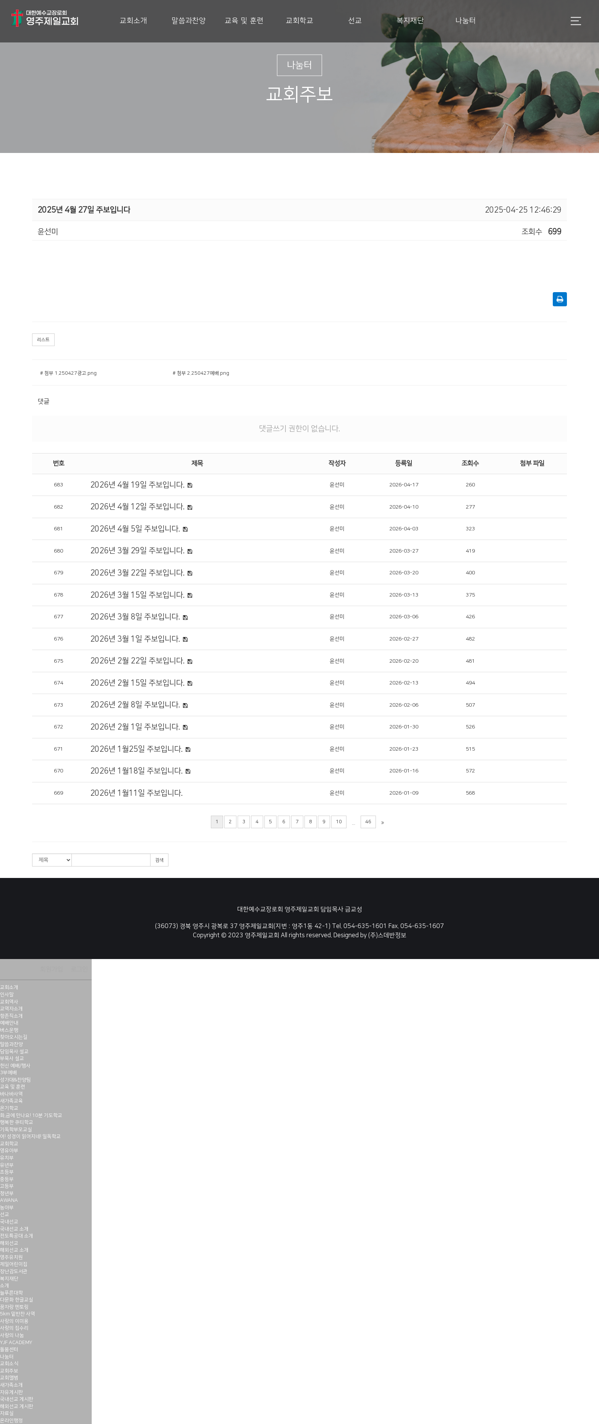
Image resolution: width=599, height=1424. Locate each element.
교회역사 (9, 1002)
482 (470, 639)
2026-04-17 (403, 485)
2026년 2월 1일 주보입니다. (135, 727)
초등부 (7, 1172)
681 (58, 529)
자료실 (7, 1413)
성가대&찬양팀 (15, 1080)
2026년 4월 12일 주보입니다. (137, 506)
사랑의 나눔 (12, 1335)
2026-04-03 (403, 529)
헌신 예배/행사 (15, 1065)
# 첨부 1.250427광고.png (68, 373)
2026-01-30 (403, 727)
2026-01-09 (403, 793)
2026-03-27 (403, 551)
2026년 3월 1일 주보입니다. (135, 639)
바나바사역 (11, 1094)
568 (470, 793)
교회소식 (9, 1363)
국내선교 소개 (14, 1229)
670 (58, 771)
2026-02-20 (403, 661)
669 (58, 793)
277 (470, 507)
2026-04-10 (403, 507)
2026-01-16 (403, 771)
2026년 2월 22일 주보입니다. (137, 661)
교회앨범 (9, 1377)
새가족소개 (11, 1385)
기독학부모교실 (16, 1129)
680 (58, 551)
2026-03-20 (403, 573)
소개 (4, 1285)
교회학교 (299, 21)
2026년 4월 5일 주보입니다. (135, 529)
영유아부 (9, 1150)
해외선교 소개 (14, 1250)
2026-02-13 (403, 683)
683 (58, 485)
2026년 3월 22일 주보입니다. (137, 573)
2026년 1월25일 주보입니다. (136, 749)
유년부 (7, 1165)
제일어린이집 (14, 1264)
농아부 (7, 1207)
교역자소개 (11, 1008)
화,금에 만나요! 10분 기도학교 (31, 1115)
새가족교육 (11, 1101)
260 (470, 485)
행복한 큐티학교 (16, 1122)
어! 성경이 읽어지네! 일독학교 (30, 1136)
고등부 (7, 1186)
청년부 (7, 1193)
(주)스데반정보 (387, 935)
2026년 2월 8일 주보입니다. (135, 705)
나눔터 (465, 21)
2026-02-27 (403, 639)
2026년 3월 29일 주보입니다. (137, 550)
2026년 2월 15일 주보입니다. (137, 683)
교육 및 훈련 (244, 21)
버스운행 (9, 1030)
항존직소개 (11, 1016)
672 (58, 727)
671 (58, 749)
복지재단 (410, 21)
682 (58, 507)
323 (470, 529)
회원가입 (51, 969)
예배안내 (9, 1023)
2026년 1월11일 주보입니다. (136, 793)
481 (470, 661)
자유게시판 (11, 1392)
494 (470, 683)
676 (58, 639)
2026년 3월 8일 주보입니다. (135, 617)
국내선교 (9, 1221)
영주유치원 (11, 1257)
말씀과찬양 (189, 21)
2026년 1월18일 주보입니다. (136, 771)
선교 (355, 21)
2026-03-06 (403, 617)
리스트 (43, 339)
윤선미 (337, 485)
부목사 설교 (12, 1058)
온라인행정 (11, 1420)
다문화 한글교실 (16, 1299)
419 (470, 551)
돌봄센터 (9, 1349)
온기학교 (9, 1108)
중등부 (7, 1179)
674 (58, 683)
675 (58, 661)
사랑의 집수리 (14, 1328)
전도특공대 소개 (16, 1236)
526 (470, 727)
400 (470, 573)
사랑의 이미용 (14, 1321)
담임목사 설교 (14, 1051)
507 (470, 705)
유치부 (7, 1158)
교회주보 (9, 1371)
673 (58, 705)
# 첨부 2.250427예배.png (201, 373)
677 (58, 617)
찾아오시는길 (14, 1037)
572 (470, 771)
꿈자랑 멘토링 (14, 1307)
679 (58, 573)
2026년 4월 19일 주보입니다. (137, 485)
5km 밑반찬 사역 (17, 1314)
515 (470, 749)
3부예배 (8, 1072)
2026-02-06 (403, 705)
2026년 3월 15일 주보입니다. (137, 595)
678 (58, 595)
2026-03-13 (403, 595)
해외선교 (9, 1243)
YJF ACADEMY (16, 1342)
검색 (159, 860)
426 (470, 617)
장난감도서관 (14, 1271)
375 (470, 595)
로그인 (79, 969)
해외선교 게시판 (16, 1406)
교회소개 (133, 21)
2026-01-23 (403, 749)
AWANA (9, 1200)
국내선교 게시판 (16, 1399)
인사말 (7, 994)
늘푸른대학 (11, 1293)
